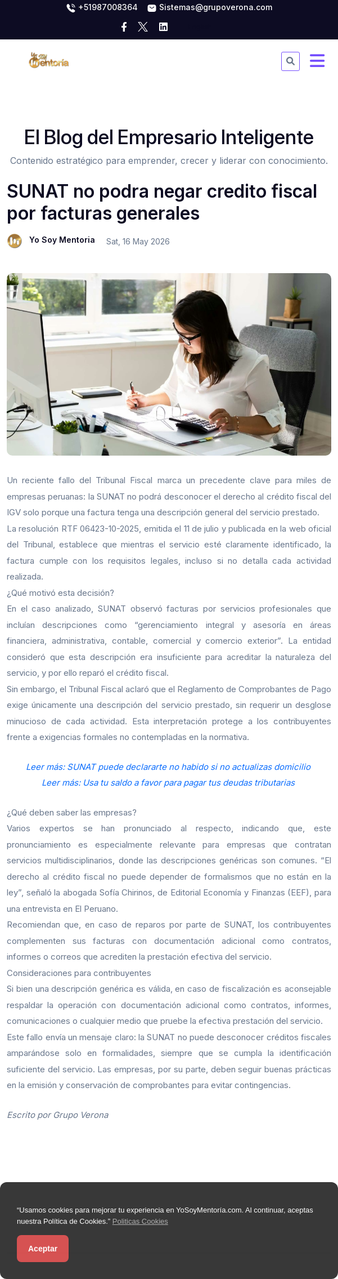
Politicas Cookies (140, 1221)
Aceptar (42, 1248)
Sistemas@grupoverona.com (209, 8)
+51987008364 (102, 8)
